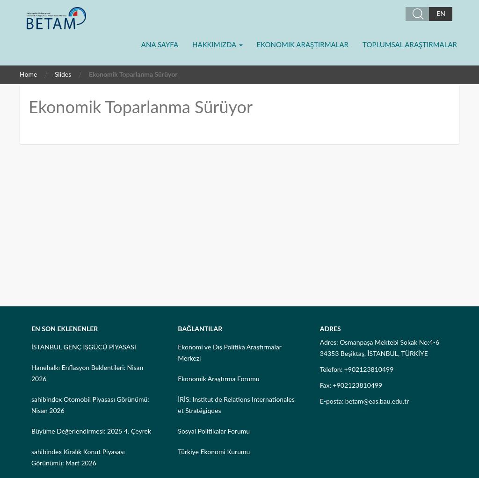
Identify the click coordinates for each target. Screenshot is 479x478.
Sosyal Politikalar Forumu (214, 431)
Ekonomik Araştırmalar (302, 44)
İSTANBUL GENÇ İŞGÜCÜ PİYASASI (83, 347)
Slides (63, 74)
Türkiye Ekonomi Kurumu (214, 452)
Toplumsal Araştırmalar (410, 44)
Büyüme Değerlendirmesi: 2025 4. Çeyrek (91, 431)
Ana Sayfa (159, 44)
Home (28, 74)
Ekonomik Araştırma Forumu (218, 379)
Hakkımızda (217, 44)
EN (440, 13)
